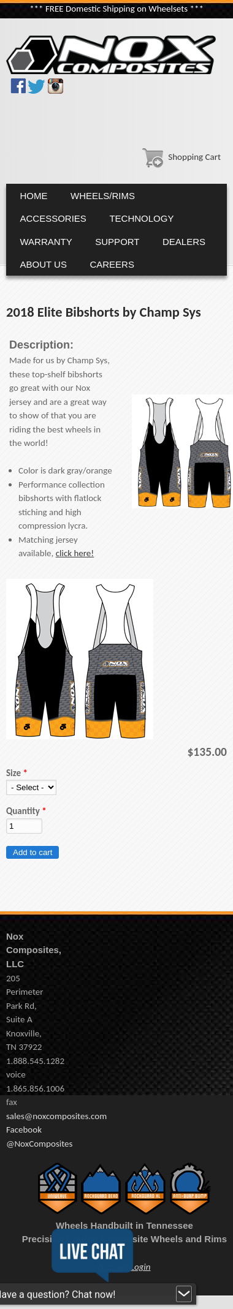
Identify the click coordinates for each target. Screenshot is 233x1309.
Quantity (26, 811)
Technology (141, 218)
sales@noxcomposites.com (56, 1116)
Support (117, 241)
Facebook (24, 1129)
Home (34, 196)
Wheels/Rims (103, 196)
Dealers (183, 241)
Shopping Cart (179, 156)
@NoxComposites (39, 1143)
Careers (112, 264)
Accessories (53, 218)
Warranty (46, 241)
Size (17, 773)
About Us (43, 264)
